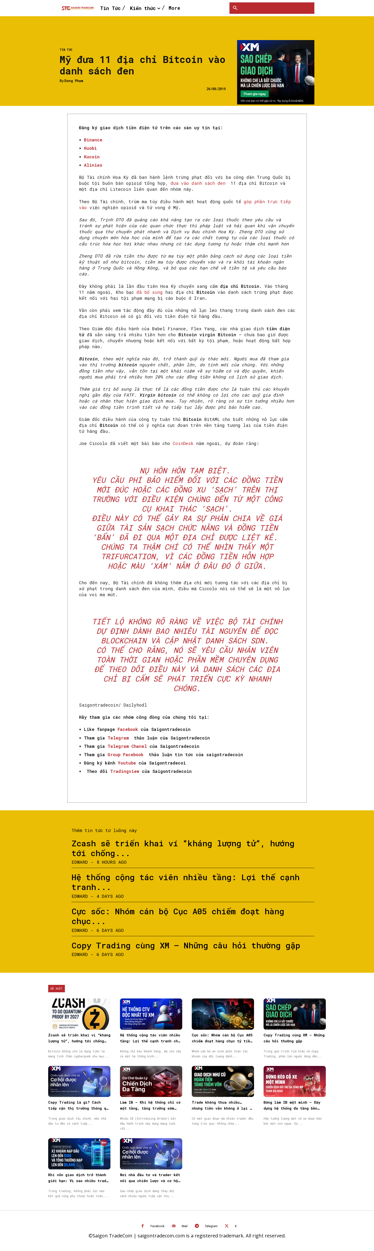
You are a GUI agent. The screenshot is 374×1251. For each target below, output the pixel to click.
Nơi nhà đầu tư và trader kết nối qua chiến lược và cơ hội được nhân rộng (150, 1180)
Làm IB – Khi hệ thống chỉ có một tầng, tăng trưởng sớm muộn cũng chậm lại (150, 1108)
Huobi (90, 148)
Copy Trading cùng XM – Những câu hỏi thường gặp (186, 945)
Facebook (158, 1226)
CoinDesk (183, 443)
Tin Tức (66, 49)
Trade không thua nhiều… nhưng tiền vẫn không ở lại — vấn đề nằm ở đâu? (222, 1108)
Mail (184, 1226)
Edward (80, 862)
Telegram (211, 1226)
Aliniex (93, 165)
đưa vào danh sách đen (198, 183)
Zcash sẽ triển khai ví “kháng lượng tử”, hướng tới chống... (183, 848)
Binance (93, 140)
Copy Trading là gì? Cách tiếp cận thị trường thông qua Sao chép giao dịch (79, 1108)
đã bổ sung (149, 292)
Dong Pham (73, 81)
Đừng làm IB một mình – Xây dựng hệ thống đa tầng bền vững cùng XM (292, 1108)
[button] (235, 8)
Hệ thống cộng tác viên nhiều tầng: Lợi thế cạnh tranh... (186, 882)
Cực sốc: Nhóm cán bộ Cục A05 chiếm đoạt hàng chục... (178, 916)
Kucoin (92, 157)
